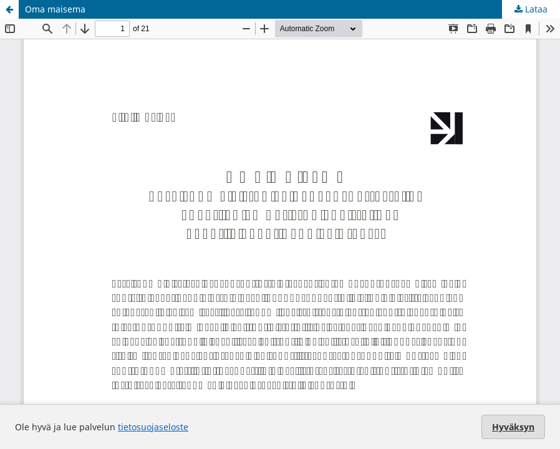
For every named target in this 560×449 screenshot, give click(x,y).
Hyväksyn (513, 427)
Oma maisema (55, 9)
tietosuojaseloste (153, 427)
